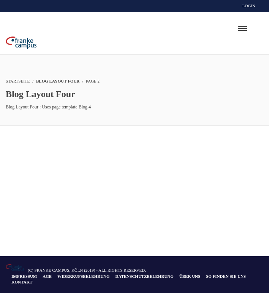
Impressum (24, 276)
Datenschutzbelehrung (145, 276)
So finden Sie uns (226, 276)
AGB (47, 276)
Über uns (189, 276)
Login (248, 5)
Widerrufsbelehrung (83, 276)
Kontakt (21, 282)
